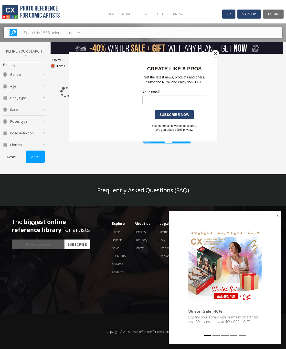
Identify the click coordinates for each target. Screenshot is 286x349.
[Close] (215, 53)
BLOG (144, 13)
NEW (110, 13)
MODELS (127, 13)
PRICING (176, 13)
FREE (159, 13)
